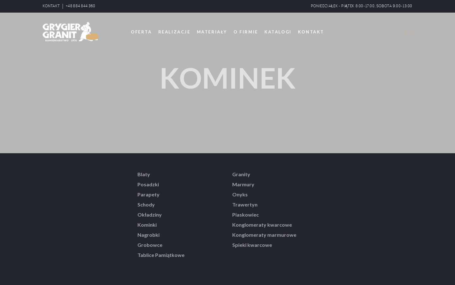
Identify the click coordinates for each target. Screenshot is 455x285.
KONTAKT (51, 6)
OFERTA (141, 31)
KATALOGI (278, 31)
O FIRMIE (246, 31)
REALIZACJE (174, 31)
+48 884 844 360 (80, 6)
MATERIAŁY (212, 31)
